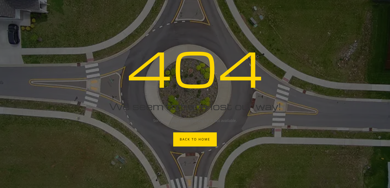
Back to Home (195, 139)
